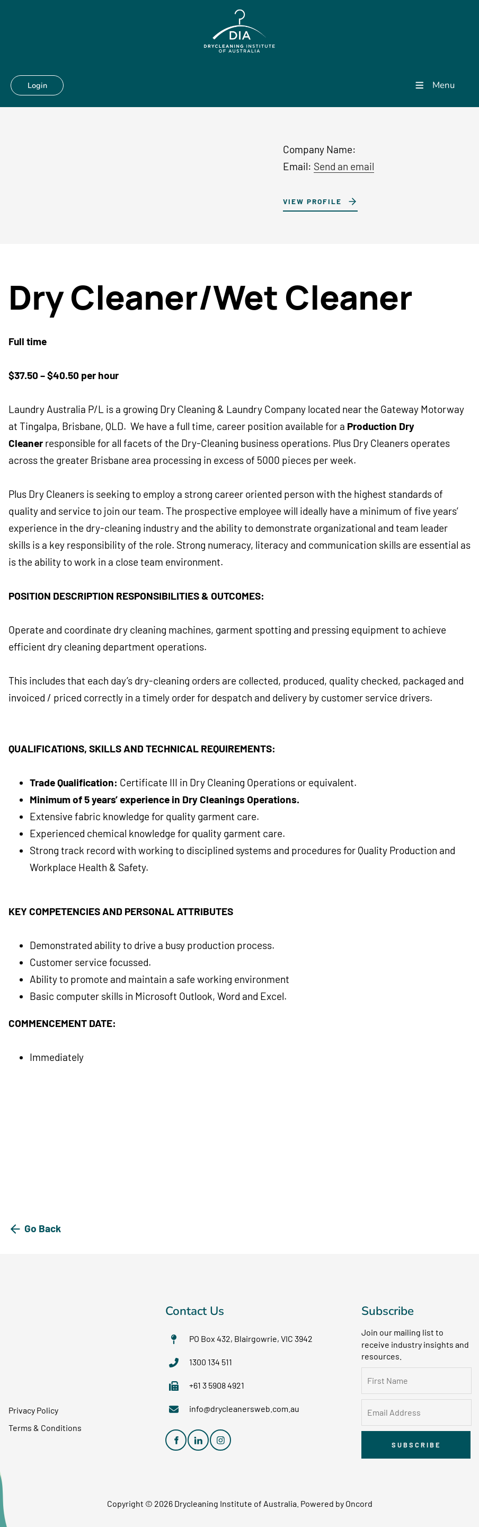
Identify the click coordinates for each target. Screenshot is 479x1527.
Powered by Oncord (336, 1504)
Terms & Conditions (45, 1428)
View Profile (309, 201)
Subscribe (416, 1445)
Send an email (344, 167)
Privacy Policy (33, 1411)
